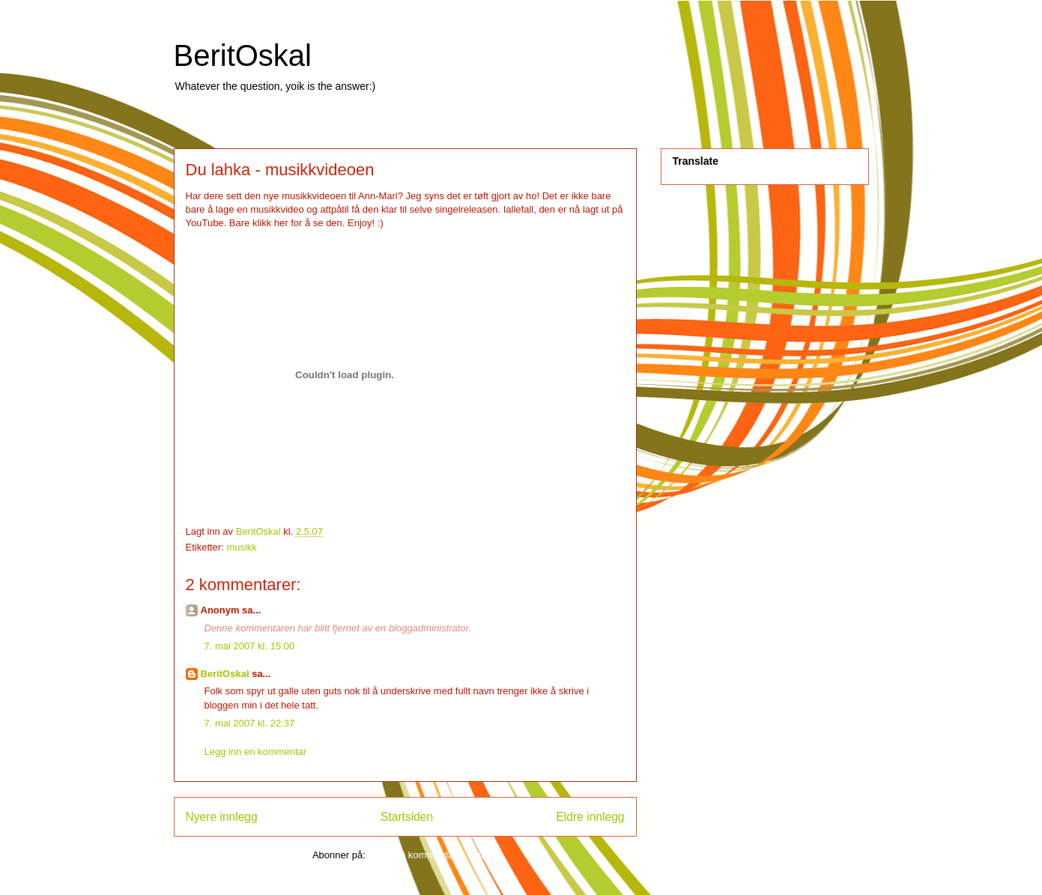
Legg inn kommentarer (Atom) (432, 855)
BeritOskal (243, 55)
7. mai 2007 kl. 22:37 (250, 723)
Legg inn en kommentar (256, 751)
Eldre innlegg (590, 816)
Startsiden (407, 816)
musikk (241, 547)
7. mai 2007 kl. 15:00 (250, 646)
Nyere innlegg (222, 816)
